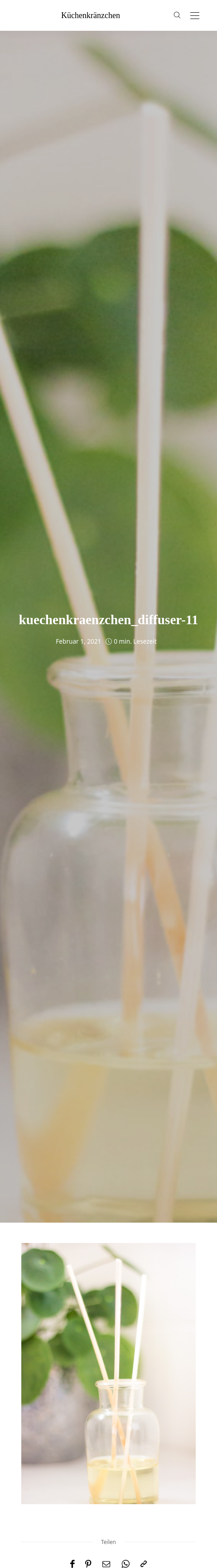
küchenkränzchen (90, 15)
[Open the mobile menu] (195, 16)
